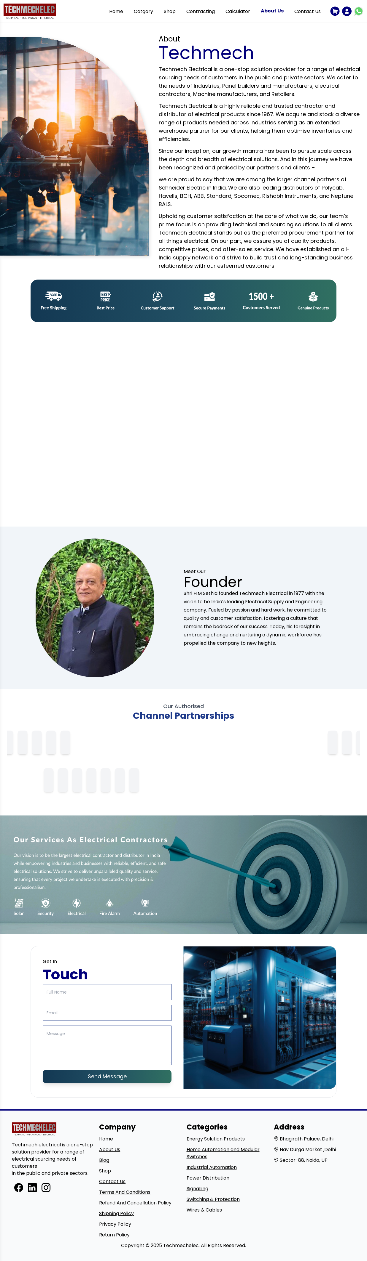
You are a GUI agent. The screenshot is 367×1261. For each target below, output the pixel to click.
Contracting (200, 11)
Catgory (143, 11)
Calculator (237, 11)
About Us (272, 10)
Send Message (107, 1076)
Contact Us (307, 11)
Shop (170, 11)
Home (116, 11)
